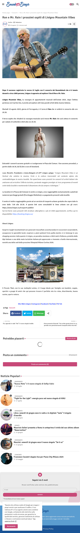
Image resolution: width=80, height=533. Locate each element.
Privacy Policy (48, 529)
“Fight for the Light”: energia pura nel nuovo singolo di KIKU (39, 398)
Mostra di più (71, 338)
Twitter (28, 313)
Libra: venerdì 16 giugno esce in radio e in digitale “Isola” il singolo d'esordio (42, 414)
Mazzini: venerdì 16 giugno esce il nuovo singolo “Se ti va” (38, 442)
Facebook (17, 313)
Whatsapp (40, 313)
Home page (6, 13)
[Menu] (3, 4)
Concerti (15, 13)
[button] (71, 4)
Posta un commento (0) (40, 364)
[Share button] (48, 313)
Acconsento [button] (11, 526)
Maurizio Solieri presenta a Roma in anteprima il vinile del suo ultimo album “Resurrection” (46, 429)
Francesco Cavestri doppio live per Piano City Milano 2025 (38, 457)
